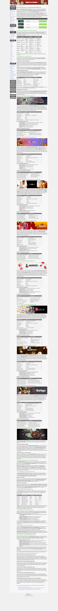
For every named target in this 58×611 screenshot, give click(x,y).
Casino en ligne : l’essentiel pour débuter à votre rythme (13, 8)
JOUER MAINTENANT (43, 21)
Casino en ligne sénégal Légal (21, 589)
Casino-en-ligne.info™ (12, 66)
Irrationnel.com (11, 76)
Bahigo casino (13, 94)
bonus (18, 456)
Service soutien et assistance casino (13, 85)
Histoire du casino (12, 10)
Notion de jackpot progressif (12, 18)
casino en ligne (28, 11)
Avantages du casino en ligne (12, 12)
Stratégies (11, 44)
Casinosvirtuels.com (12, 71)
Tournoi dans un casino (12, 19)
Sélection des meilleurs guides (29, 588)
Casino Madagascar (28, 589)
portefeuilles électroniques (33, 468)
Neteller (11, 37)
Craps (10, 49)
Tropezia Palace (12, 27)
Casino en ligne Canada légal (36, 588)
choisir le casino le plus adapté (32, 492)
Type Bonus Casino (33, 589)
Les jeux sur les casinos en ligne (21, 588)
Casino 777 (18, 105)
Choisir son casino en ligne (12, 14)
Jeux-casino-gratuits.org (13, 75)
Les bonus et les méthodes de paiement (39, 587)
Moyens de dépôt (12, 36)
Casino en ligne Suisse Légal (13, 91)
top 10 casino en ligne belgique (13, 96)
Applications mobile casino (12, 21)
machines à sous (20, 478)
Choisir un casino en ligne (38, 589)
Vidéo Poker (11, 45)
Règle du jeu (11, 50)
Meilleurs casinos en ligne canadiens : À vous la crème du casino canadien (26, 587)
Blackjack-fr (11, 67)
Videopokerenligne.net (12, 79)
